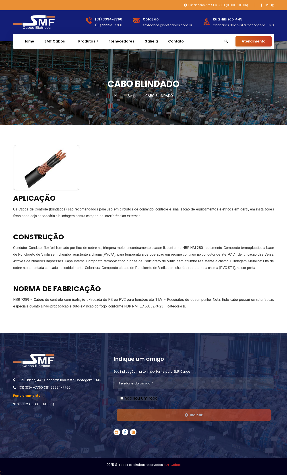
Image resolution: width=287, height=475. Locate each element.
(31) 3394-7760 (108, 19)
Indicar (194, 415)
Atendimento (253, 41)
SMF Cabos (172, 465)
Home (119, 96)
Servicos (134, 96)
